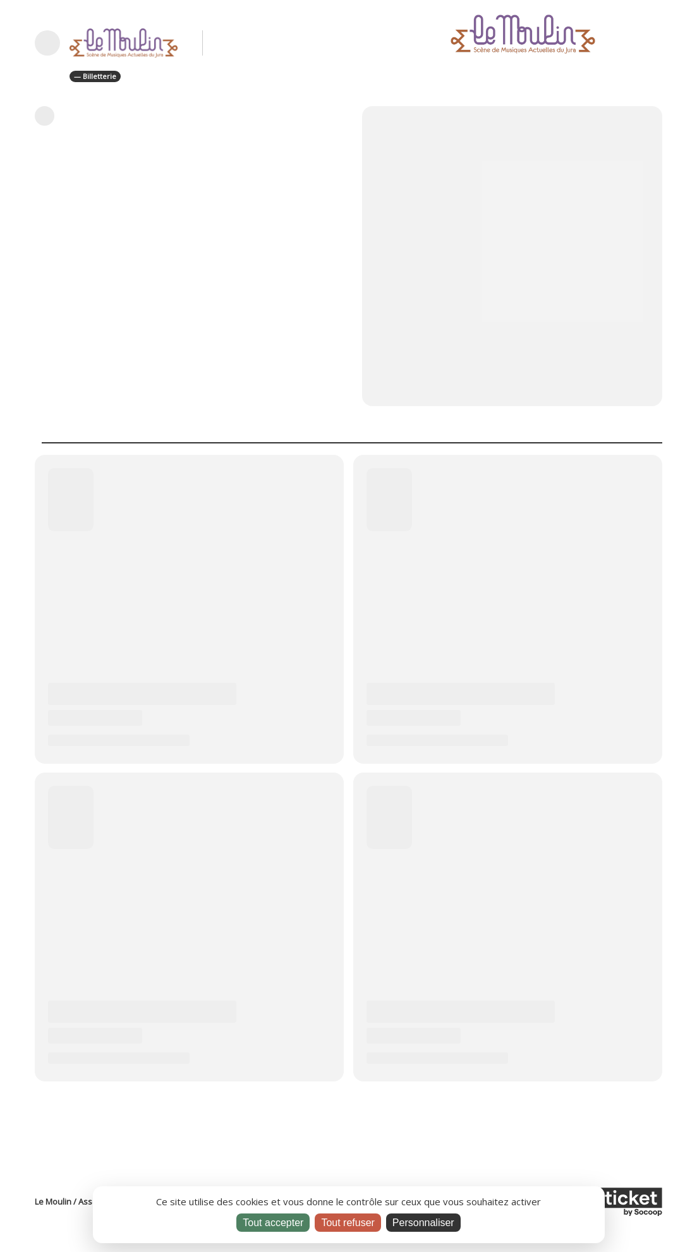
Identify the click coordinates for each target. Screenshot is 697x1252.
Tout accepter (273, 1222)
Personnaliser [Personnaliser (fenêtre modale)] (423, 1222)
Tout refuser (347, 1222)
